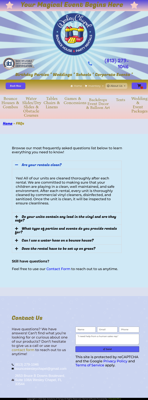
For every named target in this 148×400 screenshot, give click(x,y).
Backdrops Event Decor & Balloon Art (98, 103)
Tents (120, 99)
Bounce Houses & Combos (10, 102)
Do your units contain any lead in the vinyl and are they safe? (65, 218)
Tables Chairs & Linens (52, 102)
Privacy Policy (115, 361)
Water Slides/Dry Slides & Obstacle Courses (31, 107)
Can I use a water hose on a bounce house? (58, 240)
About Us (118, 85)
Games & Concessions (75, 100)
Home (78, 85)
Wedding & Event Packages (139, 105)
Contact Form (58, 269)
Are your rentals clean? (42, 164)
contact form (23, 350)
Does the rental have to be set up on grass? (58, 248)
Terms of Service (89, 365)
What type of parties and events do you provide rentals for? (66, 230)
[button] (66, 165)
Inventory (96, 85)
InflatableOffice (114, 399)
